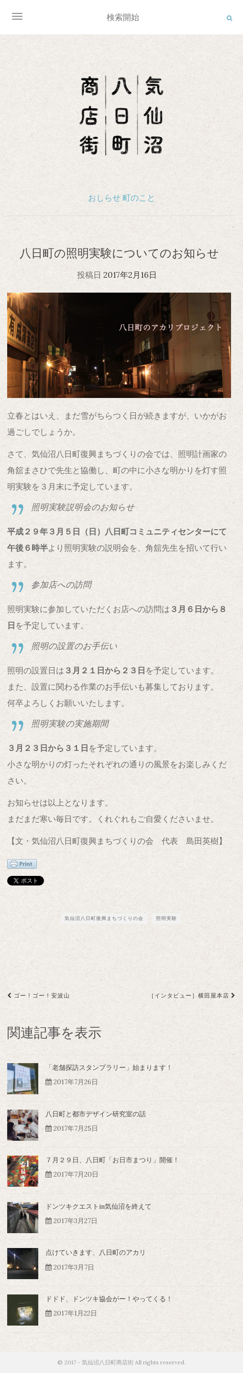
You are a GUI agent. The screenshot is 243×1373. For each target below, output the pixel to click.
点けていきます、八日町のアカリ (95, 1252)
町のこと (138, 198)
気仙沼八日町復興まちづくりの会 (104, 918)
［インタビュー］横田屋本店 (192, 995)
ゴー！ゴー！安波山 (38, 995)
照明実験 (166, 918)
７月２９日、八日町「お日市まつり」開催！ (112, 1160)
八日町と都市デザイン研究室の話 (95, 1114)
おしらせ (104, 198)
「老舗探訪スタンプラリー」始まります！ (109, 1067)
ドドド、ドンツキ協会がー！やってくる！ (109, 1298)
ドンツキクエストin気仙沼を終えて (98, 1206)
